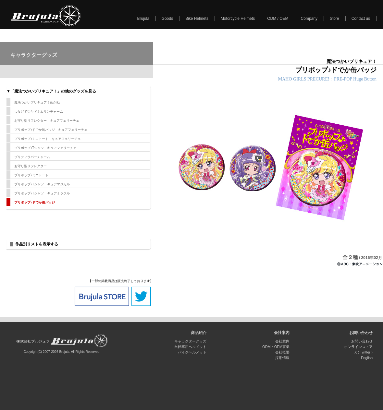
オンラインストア (358, 347)
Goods (167, 18)
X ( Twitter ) (363, 352)
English (367, 358)
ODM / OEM (277, 18)
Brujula (143, 18)
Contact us (361, 18)
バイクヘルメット (192, 352)
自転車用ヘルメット (190, 347)
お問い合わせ (362, 341)
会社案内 (282, 341)
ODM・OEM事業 (276, 347)
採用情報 (282, 358)
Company (309, 18)
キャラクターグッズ (190, 341)
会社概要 (282, 352)
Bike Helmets (196, 18)
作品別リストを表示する (36, 244)
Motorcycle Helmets (238, 18)
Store (334, 18)
